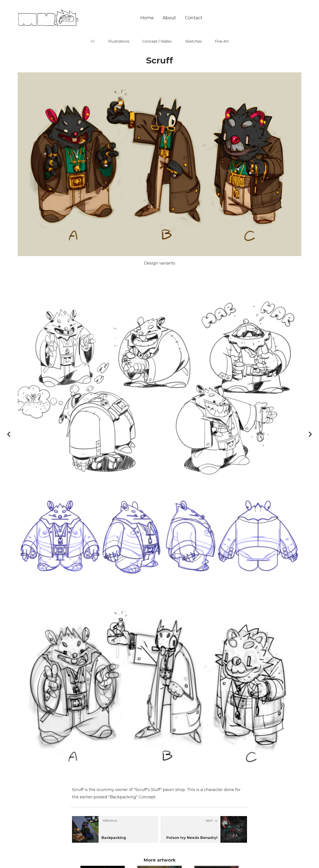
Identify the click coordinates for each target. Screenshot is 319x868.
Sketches (193, 41)
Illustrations (118, 41)
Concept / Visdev (157, 41)
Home (147, 17)
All (92, 41)
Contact (193, 17)
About (169, 17)
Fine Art (222, 41)
